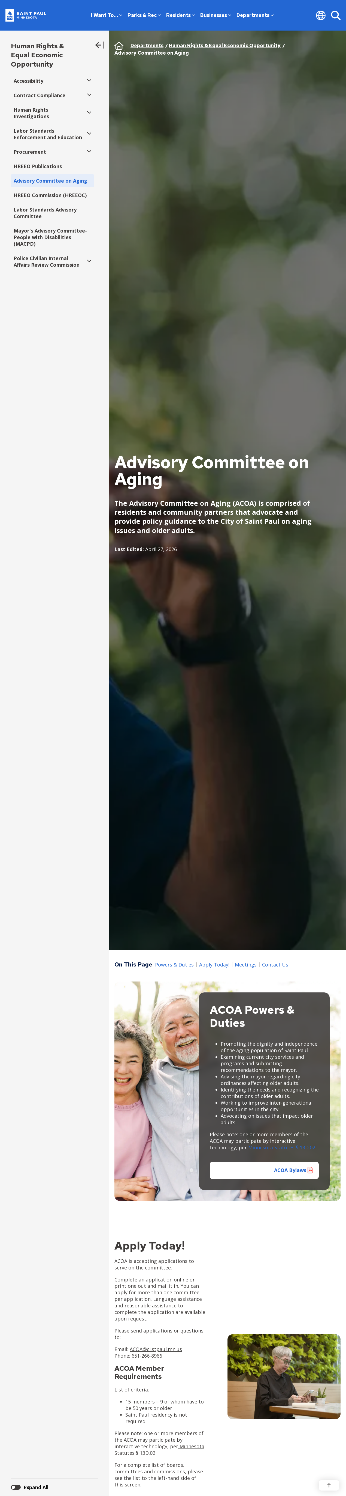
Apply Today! (214, 965)
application (159, 1279)
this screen (127, 1484)
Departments (255, 15)
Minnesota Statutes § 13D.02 (281, 1147)
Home (118, 45)
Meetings (246, 965)
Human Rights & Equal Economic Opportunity (37, 55)
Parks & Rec (144, 15)
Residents (180, 15)
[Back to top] (329, 1485)
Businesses (215, 15)
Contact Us (275, 965)
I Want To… (106, 15)
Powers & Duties (174, 965)
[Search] (336, 15)
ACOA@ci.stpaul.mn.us (156, 1349)
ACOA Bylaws (290, 1170)
